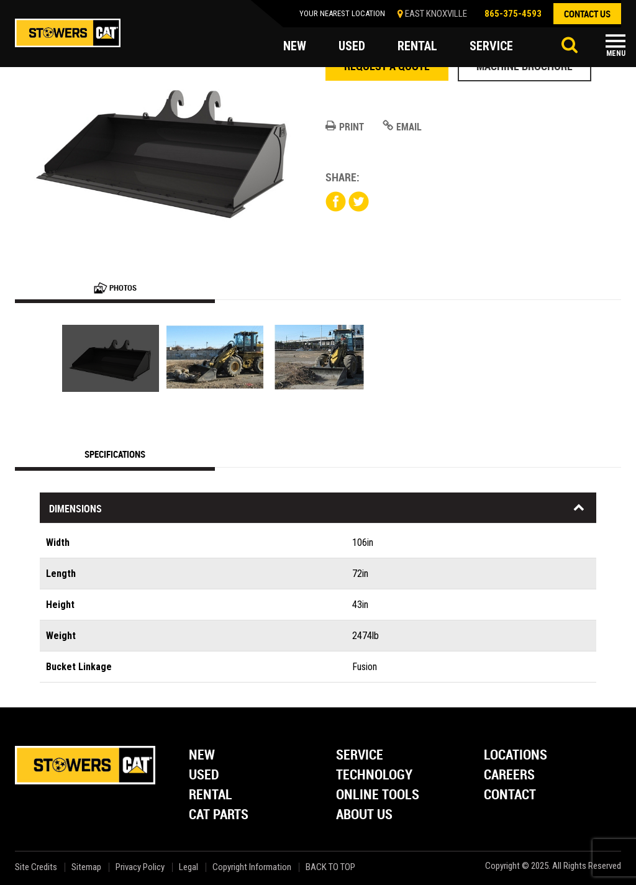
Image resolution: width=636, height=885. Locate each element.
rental (417, 46)
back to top (331, 867)
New (202, 755)
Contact (510, 795)
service (491, 46)
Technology (374, 775)
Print (344, 127)
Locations (515, 755)
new (294, 46)
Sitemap (86, 867)
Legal (188, 867)
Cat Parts (218, 815)
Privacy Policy (140, 867)
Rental (210, 795)
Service (359, 755)
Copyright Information (251, 867)
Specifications (114, 454)
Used (204, 775)
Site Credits (36, 867)
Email (402, 127)
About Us (364, 815)
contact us (587, 13)
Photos (115, 287)
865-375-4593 (513, 13)
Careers (509, 775)
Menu (615, 53)
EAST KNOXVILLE (436, 13)
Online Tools (377, 795)
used (351, 46)
